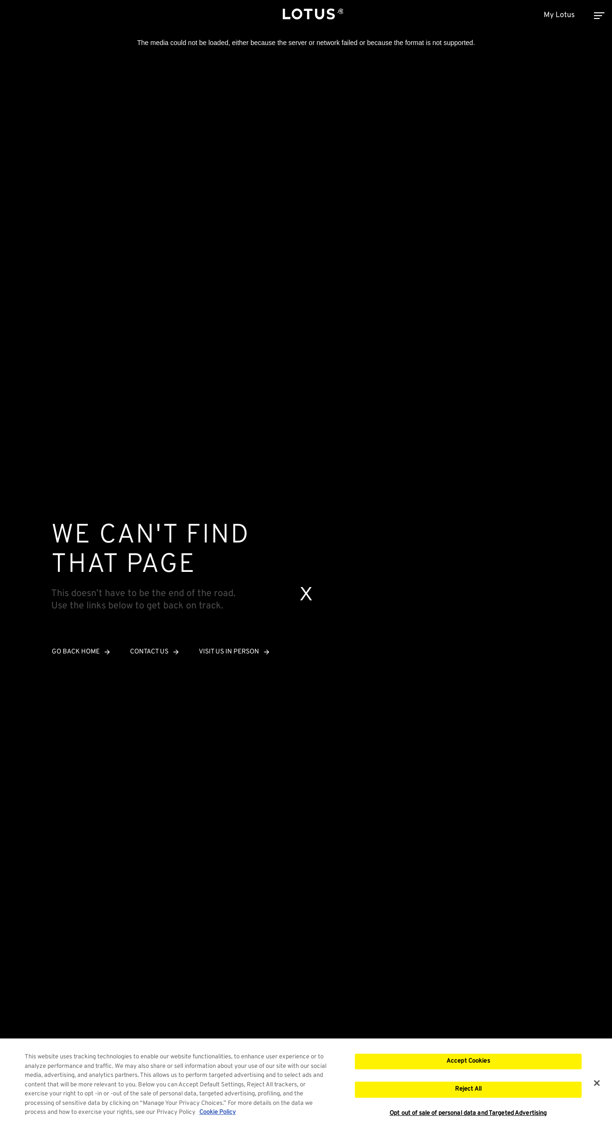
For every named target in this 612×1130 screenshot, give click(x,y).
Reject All (468, 1091)
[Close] (596, 1084)
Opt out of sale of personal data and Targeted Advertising (468, 1115)
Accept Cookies (468, 1062)
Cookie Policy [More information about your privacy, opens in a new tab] (217, 1114)
